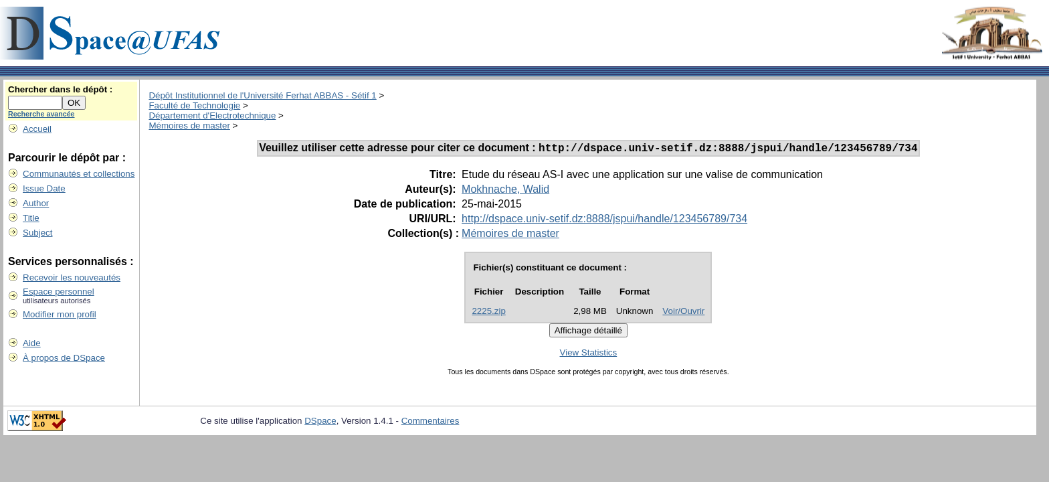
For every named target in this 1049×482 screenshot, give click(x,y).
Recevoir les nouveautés (71, 277)
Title (31, 218)
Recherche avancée (41, 114)
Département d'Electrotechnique (212, 115)
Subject (37, 233)
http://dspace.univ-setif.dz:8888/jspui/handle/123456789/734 (604, 220)
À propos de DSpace (64, 358)
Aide (32, 343)
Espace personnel (58, 292)
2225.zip (488, 313)
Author (36, 203)
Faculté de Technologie (194, 105)
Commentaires (430, 423)
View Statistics (588, 354)
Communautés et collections (78, 174)
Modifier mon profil (59, 314)
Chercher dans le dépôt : (60, 89)
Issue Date (44, 188)
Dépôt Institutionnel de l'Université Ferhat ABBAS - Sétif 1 (262, 95)
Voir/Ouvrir (683, 313)
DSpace (320, 423)
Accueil (37, 129)
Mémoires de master (189, 125)
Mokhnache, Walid (505, 191)
